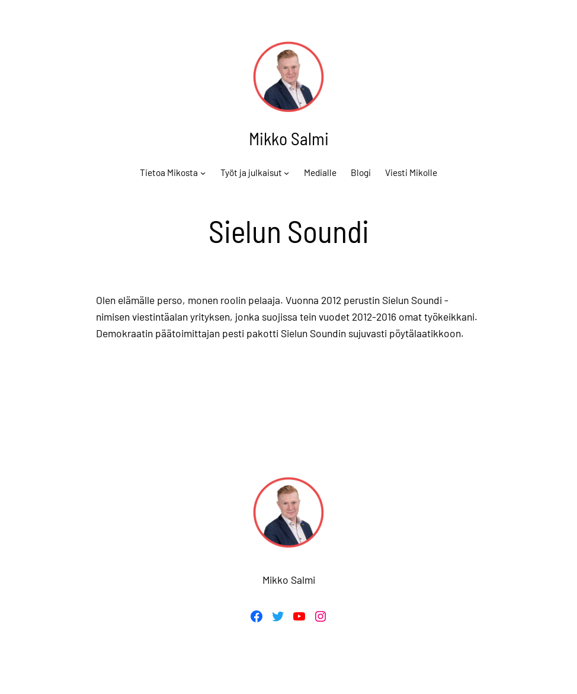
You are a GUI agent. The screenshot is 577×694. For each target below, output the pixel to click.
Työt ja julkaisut (251, 172)
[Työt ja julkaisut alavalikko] (286, 172)
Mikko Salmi (289, 138)
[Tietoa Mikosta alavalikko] (203, 172)
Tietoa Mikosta (169, 172)
